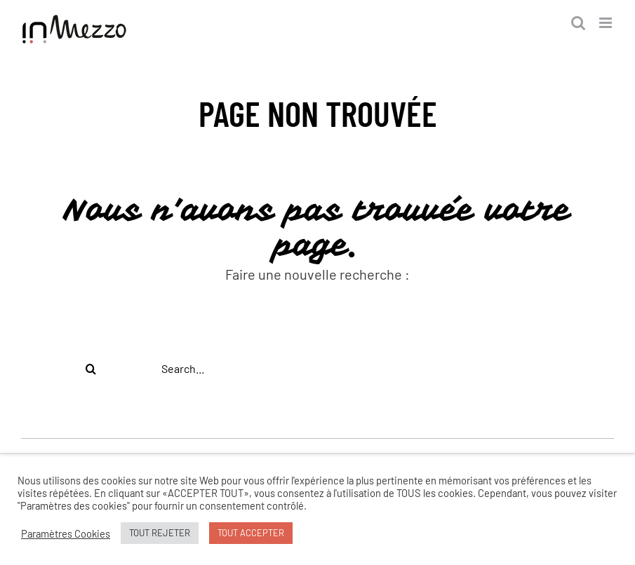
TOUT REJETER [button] (159, 532)
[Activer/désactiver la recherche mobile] (578, 22)
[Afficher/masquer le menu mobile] (606, 22)
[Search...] (317, 369)
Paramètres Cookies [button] (65, 533)
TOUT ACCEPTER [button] (251, 532)
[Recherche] (91, 369)
